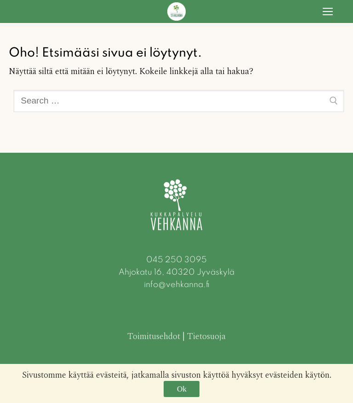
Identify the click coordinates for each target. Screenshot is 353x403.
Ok (182, 389)
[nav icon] (328, 11)
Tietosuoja (206, 336)
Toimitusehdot (153, 336)
